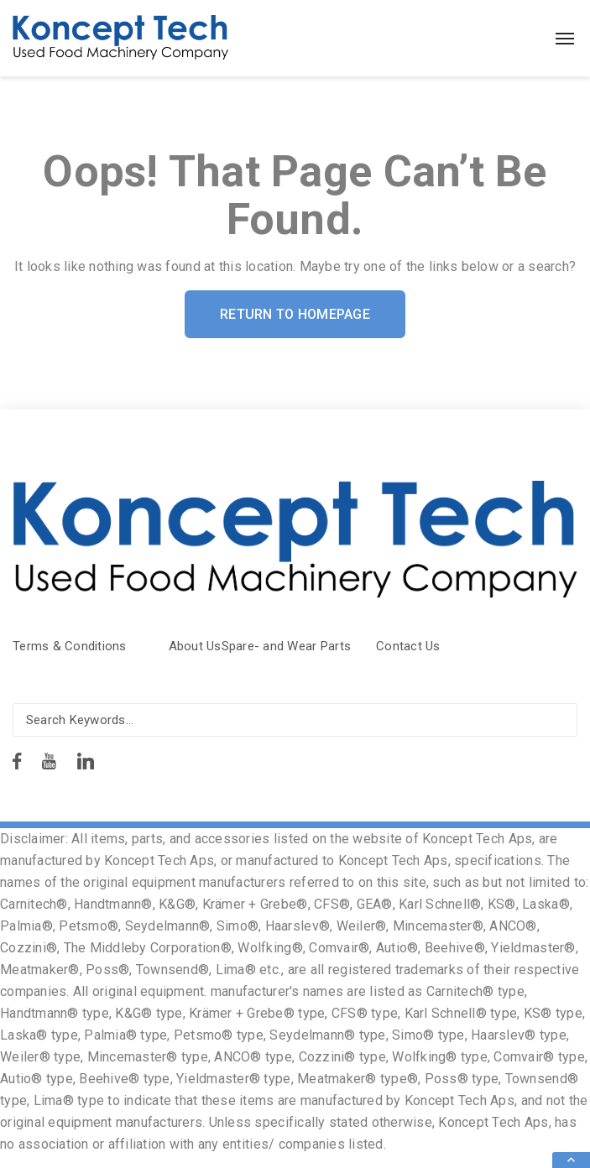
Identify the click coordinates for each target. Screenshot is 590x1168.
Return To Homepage (295, 314)
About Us (195, 646)
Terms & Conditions (70, 646)
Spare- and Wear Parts (286, 646)
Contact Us (408, 646)
